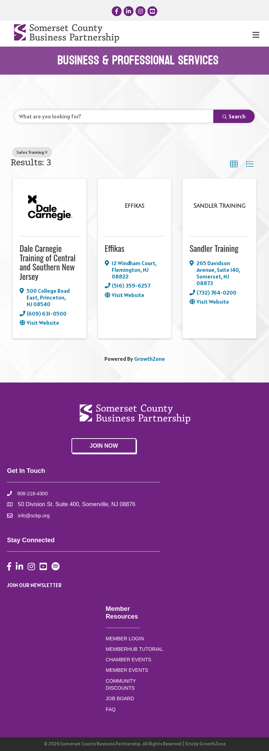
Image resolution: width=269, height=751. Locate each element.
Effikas (115, 248)
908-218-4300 (32, 493)
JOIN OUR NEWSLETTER (34, 584)
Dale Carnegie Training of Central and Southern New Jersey (48, 262)
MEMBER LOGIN (125, 638)
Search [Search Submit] (234, 116)
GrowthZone (149, 358)
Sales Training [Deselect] (32, 152)
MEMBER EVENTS (127, 670)
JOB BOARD (120, 698)
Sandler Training (214, 248)
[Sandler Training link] (219, 205)
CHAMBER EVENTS (128, 659)
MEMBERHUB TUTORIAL (134, 649)
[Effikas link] (134, 205)
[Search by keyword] (114, 116)
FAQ (111, 709)
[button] (234, 164)
